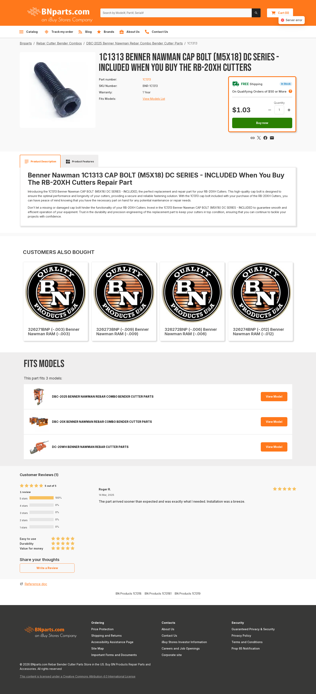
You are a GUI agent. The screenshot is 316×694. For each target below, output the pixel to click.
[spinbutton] (279, 110)
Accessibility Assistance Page (112, 642)
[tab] (40, 161)
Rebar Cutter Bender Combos (59, 43)
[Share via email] (271, 137)
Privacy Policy (241, 635)
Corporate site (172, 655)
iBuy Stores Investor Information (184, 642)
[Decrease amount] (269, 109)
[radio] (22, 486)
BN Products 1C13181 (158, 593)
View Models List (154, 98)
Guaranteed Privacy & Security (253, 629)
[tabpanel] (158, 195)
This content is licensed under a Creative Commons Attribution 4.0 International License (77, 676)
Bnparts (26, 43)
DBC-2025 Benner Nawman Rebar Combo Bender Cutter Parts (134, 43)
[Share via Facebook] (265, 137)
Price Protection (102, 629)
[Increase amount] (289, 109)
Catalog (28, 31)
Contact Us (169, 635)
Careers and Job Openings (181, 648)
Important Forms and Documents (114, 655)
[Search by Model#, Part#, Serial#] (176, 12)
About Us (168, 629)
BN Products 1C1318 (128, 593)
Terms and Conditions (247, 642)
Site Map (97, 648)
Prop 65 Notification (246, 648)
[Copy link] (252, 137)
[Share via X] (259, 137)
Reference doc (36, 584)
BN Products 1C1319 (188, 593)
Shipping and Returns (106, 635)
